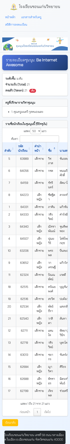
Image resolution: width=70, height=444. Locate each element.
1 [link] (37, 412)
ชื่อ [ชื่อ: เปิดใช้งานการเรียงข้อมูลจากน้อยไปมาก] (50, 151)
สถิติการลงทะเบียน (16, 25)
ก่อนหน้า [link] (25, 412)
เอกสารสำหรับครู (31, 17)
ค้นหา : (35, 139)
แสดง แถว (35, 131)
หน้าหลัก (10, 17)
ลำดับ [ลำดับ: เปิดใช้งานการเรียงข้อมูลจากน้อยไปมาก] (7, 151)
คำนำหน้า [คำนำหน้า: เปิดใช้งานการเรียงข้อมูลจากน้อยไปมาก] (38, 148)
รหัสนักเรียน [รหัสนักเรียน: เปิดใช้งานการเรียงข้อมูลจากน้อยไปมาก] (22, 148)
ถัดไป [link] (47, 412)
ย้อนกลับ (10, 423)
